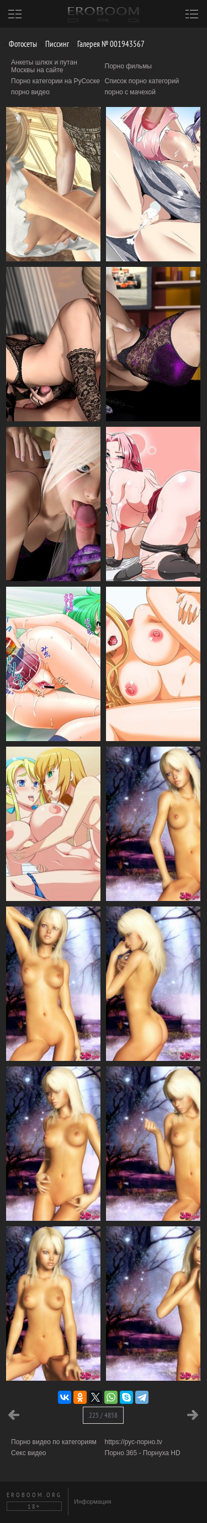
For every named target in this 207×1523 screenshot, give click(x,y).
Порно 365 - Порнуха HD (143, 1453)
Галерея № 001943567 (107, 44)
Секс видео (28, 1453)
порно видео (30, 92)
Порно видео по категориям (54, 1442)
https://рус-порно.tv (133, 1442)
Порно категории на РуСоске (55, 81)
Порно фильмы (128, 66)
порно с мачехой (130, 92)
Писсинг (53, 44)
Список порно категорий (142, 81)
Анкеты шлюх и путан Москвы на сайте (44, 66)
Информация (92, 1501)
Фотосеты (19, 44)
